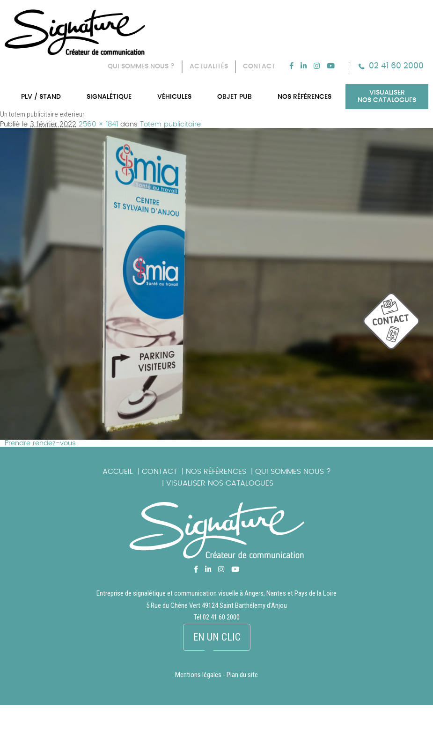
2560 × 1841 (98, 124)
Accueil (118, 471)
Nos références (216, 471)
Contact (159, 471)
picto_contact (398, 325)
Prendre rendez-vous (40, 443)
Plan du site (242, 675)
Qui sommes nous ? (293, 471)
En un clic (217, 637)
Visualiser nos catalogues (219, 483)
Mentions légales (198, 675)
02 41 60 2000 (396, 66)
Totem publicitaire (170, 124)
